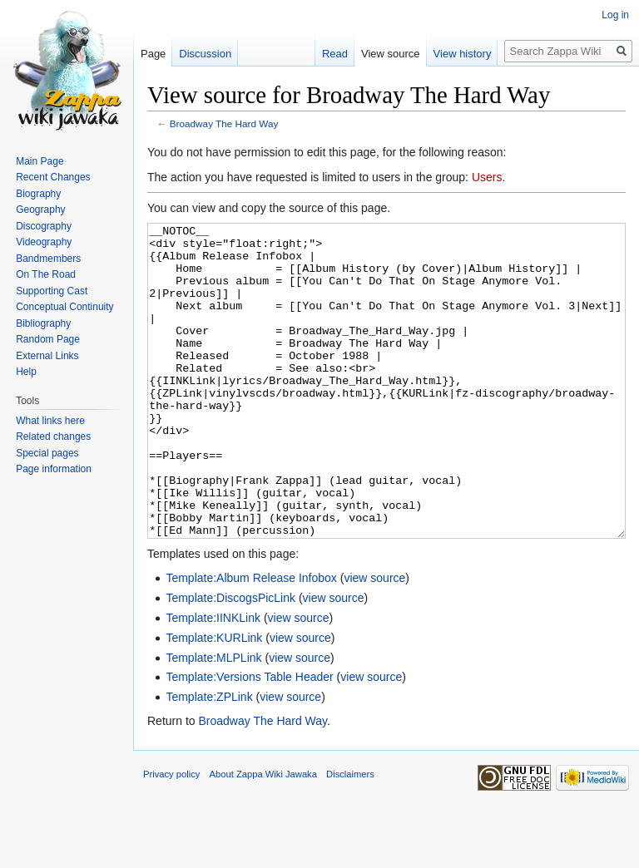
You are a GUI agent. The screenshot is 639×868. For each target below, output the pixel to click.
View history (462, 53)
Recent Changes (53, 177)
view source (374, 640)
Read (335, 53)
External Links (47, 356)
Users (487, 177)
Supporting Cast (51, 291)
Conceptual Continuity (64, 307)
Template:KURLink (214, 700)
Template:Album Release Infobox (251, 640)
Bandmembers (48, 258)
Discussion (205, 53)
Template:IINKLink (213, 680)
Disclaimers (350, 836)
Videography (44, 242)
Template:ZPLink (209, 759)
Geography (40, 209)
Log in (615, 15)
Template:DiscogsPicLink (230, 660)
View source (390, 53)
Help (26, 371)
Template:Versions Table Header (249, 739)
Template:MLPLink (213, 720)
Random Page (48, 339)
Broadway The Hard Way (224, 123)
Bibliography (43, 323)
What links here (50, 421)
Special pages (47, 453)
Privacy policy (171, 836)
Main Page (39, 161)
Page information (54, 469)
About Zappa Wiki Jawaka (263, 836)
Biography (38, 194)
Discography (44, 226)
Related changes (53, 436)
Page (153, 53)
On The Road (46, 274)
